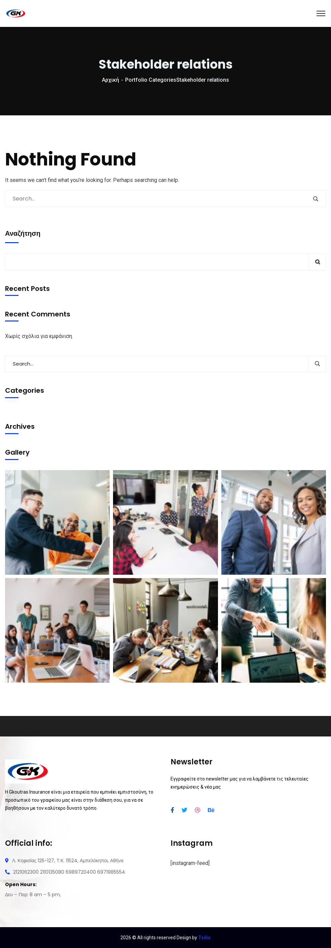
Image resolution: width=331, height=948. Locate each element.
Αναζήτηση (22, 233)
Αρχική (110, 80)
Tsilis (204, 937)
